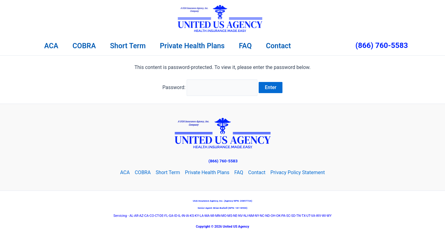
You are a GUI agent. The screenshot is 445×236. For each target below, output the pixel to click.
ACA (51, 46)
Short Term (128, 46)
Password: (210, 87)
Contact (278, 46)
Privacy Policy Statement (297, 172)
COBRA (84, 46)
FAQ (245, 46)
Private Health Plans (192, 46)
